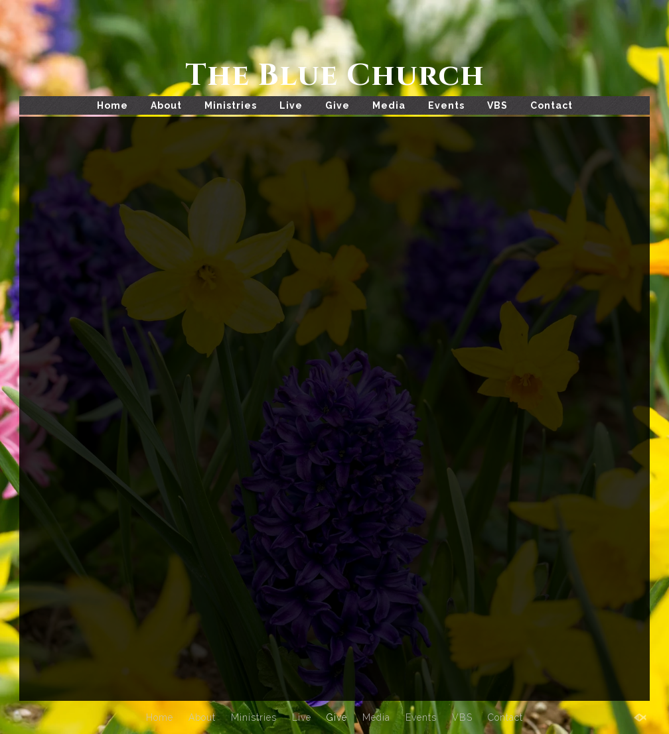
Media (389, 105)
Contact (551, 105)
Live (291, 105)
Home (112, 105)
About (166, 105)
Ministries (230, 105)
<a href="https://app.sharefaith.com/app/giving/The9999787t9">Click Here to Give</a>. (334, 403)
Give (337, 105)
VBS (497, 105)
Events (446, 105)
